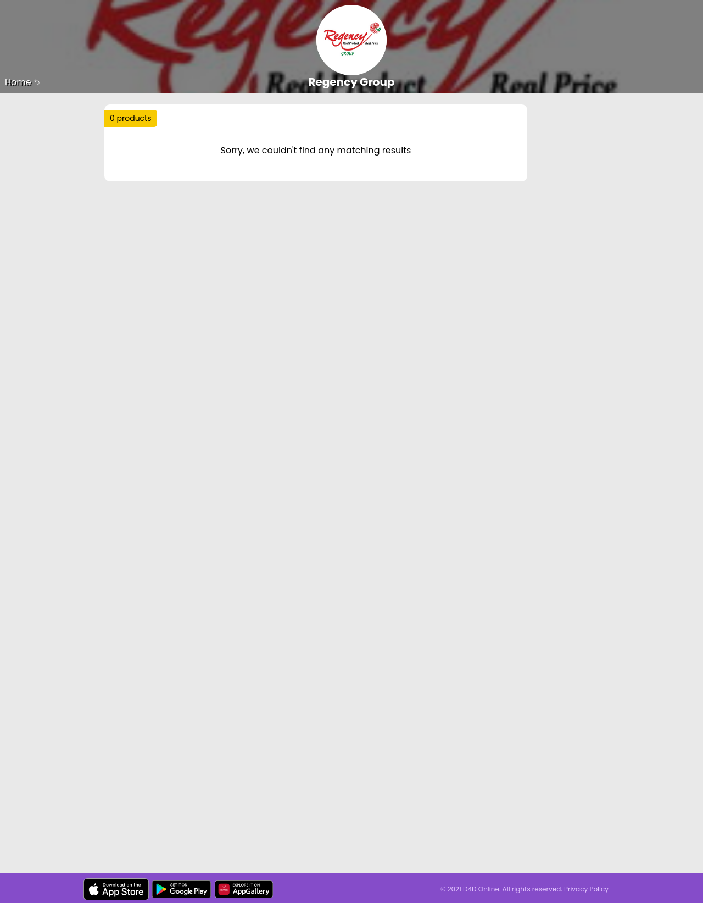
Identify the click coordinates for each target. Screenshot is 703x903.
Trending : (324, 123)
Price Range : (273, 158)
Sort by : (134, 158)
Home (22, 82)
